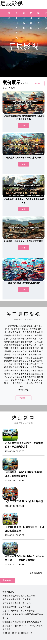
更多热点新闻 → (37, 573)
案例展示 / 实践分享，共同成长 (17, 607)
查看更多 (23, 390)
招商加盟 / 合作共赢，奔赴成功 (17, 603)
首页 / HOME (8, 592)
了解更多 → (23, 398)
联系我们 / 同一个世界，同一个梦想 (19, 611)
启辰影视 (11, 3)
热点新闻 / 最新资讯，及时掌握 (17, 599)
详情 (23, 125)
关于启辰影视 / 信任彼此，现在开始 (19, 596)
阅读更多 (38, 83)
